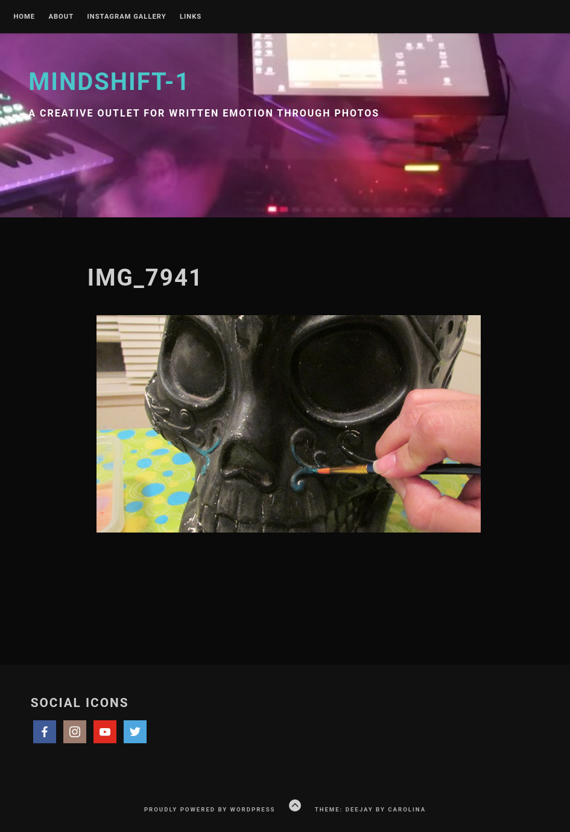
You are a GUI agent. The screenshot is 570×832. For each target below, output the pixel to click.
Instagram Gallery (126, 17)
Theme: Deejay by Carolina (370, 809)
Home (24, 17)
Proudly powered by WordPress (210, 809)
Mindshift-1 (109, 82)
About (61, 17)
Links (190, 17)
